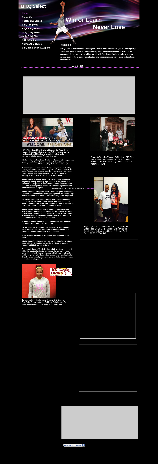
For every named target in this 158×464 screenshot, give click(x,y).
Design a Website (89, 188)
